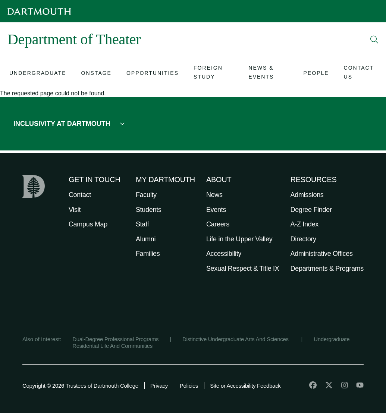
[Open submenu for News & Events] (268, 73)
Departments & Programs (327, 268)
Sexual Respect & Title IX (242, 268)
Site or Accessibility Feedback (245, 385)
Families (148, 253)
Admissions (307, 194)
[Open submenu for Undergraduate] (37, 73)
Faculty (146, 194)
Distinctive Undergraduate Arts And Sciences (236, 339)
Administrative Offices (322, 253)
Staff (142, 224)
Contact (80, 194)
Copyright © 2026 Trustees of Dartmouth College (80, 385)
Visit (75, 209)
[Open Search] (374, 39)
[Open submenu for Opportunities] (152, 73)
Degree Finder (311, 209)
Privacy (159, 385)
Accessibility (223, 253)
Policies (189, 385)
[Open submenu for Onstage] (96, 73)
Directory (303, 239)
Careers (217, 224)
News (214, 194)
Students (148, 209)
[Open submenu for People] (316, 73)
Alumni (146, 239)
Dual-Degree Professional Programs (115, 339)
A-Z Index (304, 224)
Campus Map (88, 224)
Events (216, 209)
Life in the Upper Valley (239, 239)
